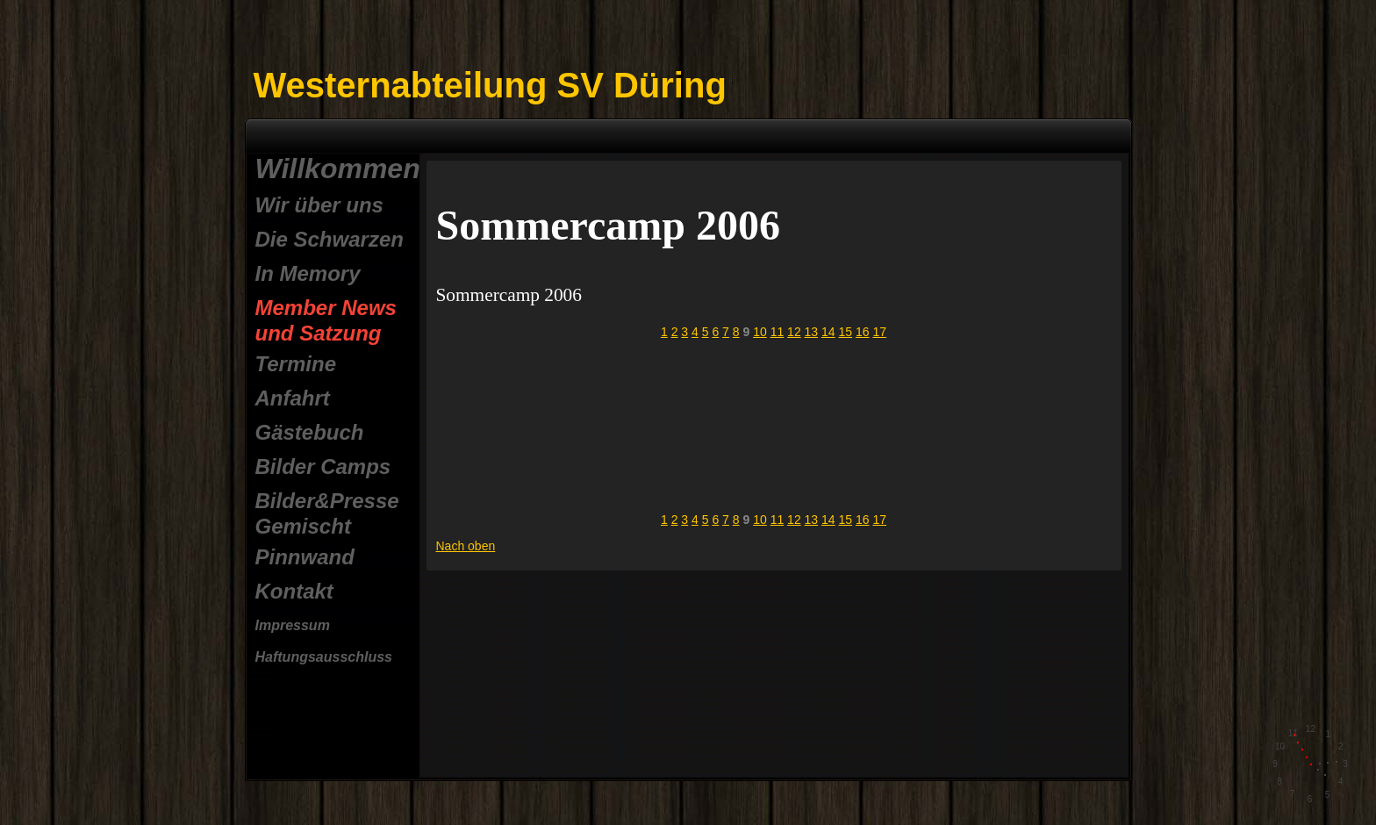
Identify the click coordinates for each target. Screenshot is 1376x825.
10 (760, 332)
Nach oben (466, 546)
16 (863, 332)
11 (777, 332)
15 (846, 332)
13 (812, 332)
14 (828, 332)
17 (879, 332)
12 (794, 332)
